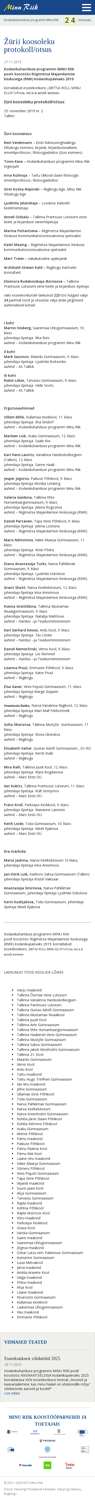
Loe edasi (12, 1393)
